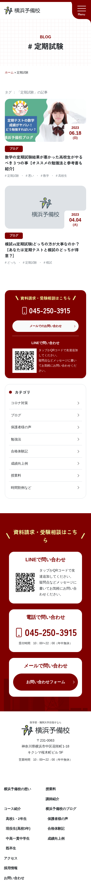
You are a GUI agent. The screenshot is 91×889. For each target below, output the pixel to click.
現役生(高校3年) (18, 828)
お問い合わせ (14, 878)
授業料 (45, 475)
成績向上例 (45, 463)
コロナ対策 (45, 403)
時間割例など (45, 488)
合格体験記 (45, 451)
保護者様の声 (45, 427)
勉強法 (45, 439)
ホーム (9, 72)
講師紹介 (52, 799)
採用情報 (10, 868)
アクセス (10, 858)
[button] (81, 9)
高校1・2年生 (16, 819)
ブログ (45, 415)
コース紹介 (12, 809)
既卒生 (11, 848)
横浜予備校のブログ (61, 809)
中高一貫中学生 (18, 838)
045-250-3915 (49, 310)
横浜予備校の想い (17, 789)
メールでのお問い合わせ (46, 326)
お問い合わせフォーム (45, 682)
